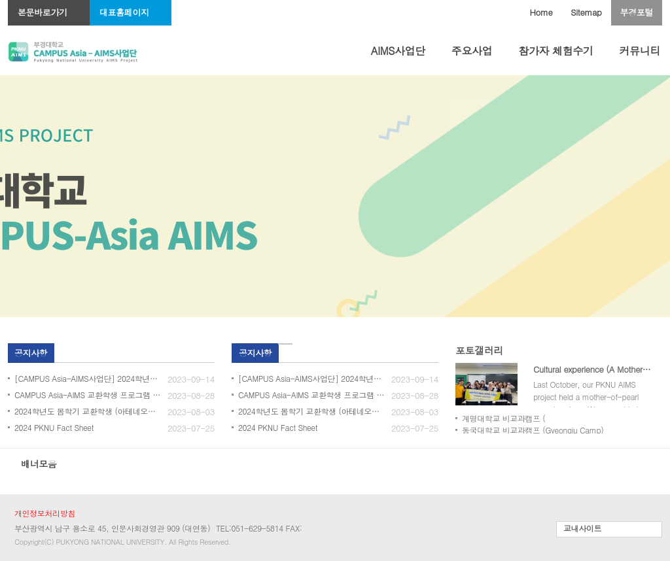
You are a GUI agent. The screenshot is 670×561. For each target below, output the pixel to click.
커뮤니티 (640, 50)
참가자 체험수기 (555, 50)
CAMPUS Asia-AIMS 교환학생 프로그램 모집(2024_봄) (108, 394)
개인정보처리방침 (44, 512)
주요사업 (471, 50)
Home (541, 12)
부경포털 (636, 12)
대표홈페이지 (124, 12)
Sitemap (586, 12)
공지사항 (30, 353)
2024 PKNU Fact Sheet (54, 427)
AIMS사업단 (398, 50)
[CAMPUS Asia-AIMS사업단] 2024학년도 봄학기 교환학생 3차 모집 (114, 378)
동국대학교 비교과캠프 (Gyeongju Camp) (532, 429)
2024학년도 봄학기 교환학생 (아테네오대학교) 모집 (102, 410)
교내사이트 (582, 528)
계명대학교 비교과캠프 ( (503, 418)
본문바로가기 (42, 12)
